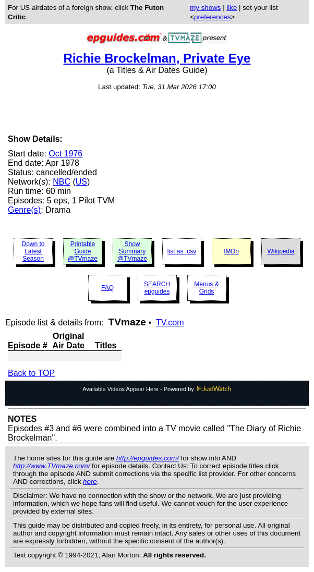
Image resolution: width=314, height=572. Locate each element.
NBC (61, 181)
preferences (212, 17)
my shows (205, 7)
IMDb (231, 251)
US (81, 181)
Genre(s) (24, 209)
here (90, 481)
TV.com (170, 322)
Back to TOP (31, 373)
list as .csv (181, 251)
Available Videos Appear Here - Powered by (157, 389)
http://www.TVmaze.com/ (51, 466)
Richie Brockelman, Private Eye (157, 58)
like (231, 7)
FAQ (107, 287)
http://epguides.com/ (147, 458)
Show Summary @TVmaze (132, 251)
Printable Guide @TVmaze (83, 251)
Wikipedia (280, 251)
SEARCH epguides (157, 288)
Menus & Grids (206, 288)
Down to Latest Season (32, 251)
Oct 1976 (65, 153)
